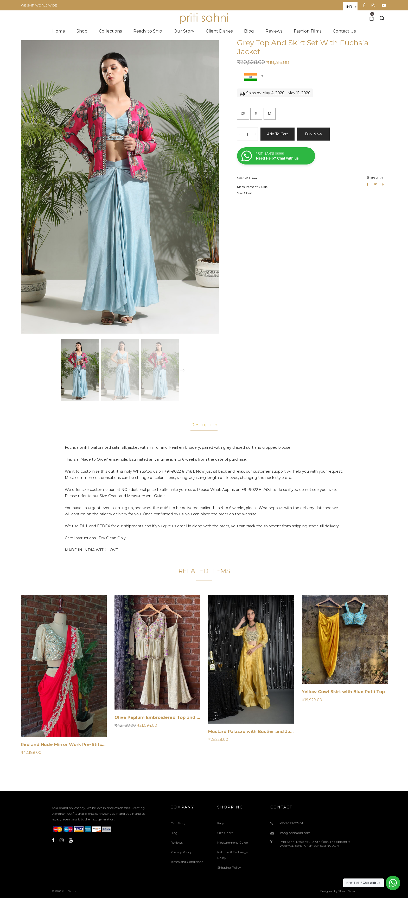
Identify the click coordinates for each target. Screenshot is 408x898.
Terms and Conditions (186, 862)
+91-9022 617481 (179, 471)
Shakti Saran (347, 891)
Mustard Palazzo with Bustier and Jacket (254, 731)
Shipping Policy (229, 867)
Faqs (220, 823)
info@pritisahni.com (294, 833)
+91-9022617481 (291, 823)
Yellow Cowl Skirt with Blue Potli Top (343, 691)
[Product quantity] (247, 134)
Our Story (178, 823)
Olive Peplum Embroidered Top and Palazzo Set (168, 717)
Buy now (313, 134)
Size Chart (245, 193)
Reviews (176, 842)
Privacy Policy (181, 852)
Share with (374, 177)
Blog (173, 833)
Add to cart (277, 134)
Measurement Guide (252, 187)
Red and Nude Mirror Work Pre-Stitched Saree (73, 744)
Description (204, 425)
